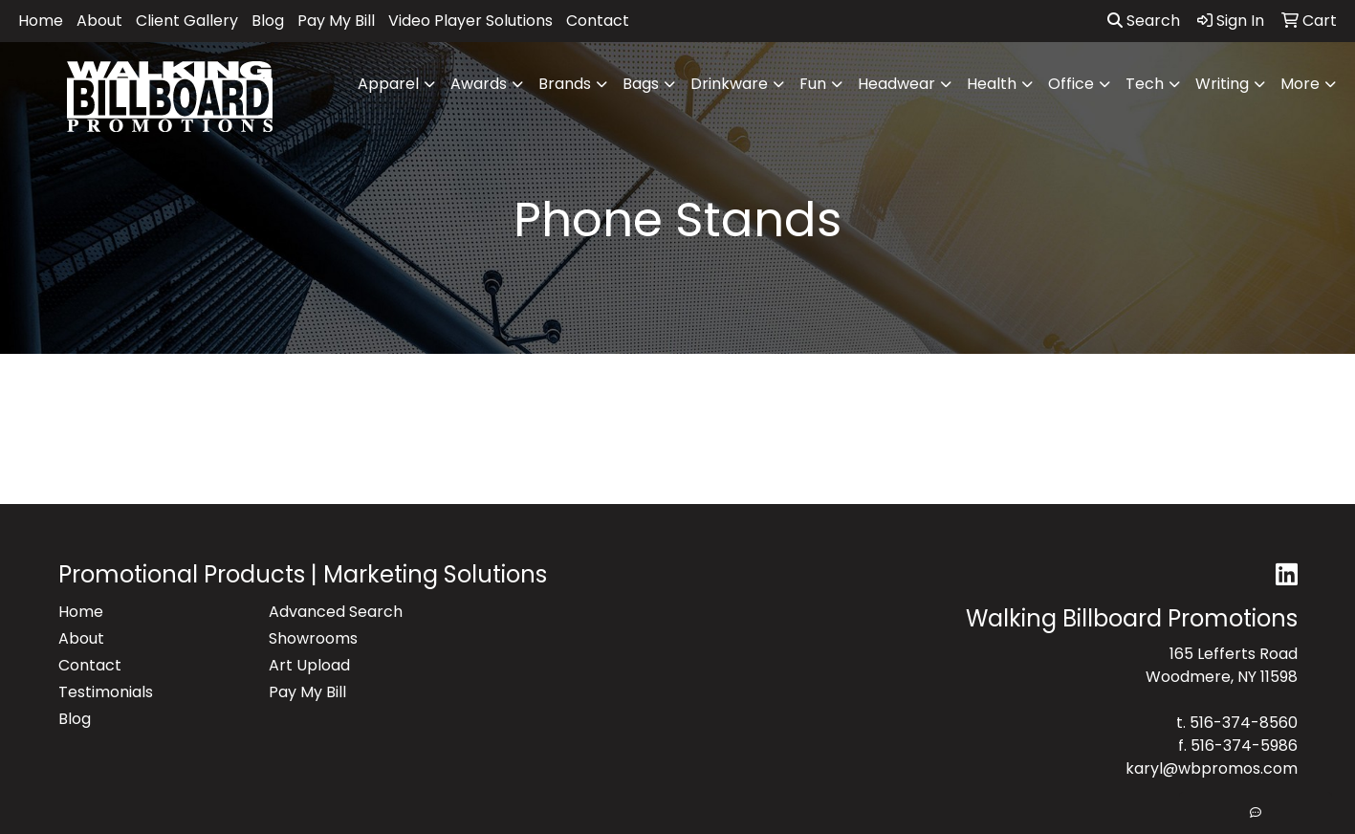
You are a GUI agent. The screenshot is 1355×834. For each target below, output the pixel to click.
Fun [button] (812, 84)
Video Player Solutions (470, 21)
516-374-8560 (1244, 723)
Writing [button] (1222, 84)
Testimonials (105, 692)
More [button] (1300, 84)
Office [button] (1071, 84)
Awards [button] (478, 84)
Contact (597, 21)
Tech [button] (1145, 84)
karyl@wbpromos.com (1212, 768)
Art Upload (309, 665)
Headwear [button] (896, 84)
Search (1143, 21)
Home (40, 21)
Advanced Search (336, 612)
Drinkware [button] (729, 84)
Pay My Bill (336, 21)
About (99, 21)
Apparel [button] (388, 84)
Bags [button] (641, 84)
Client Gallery (187, 21)
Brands (564, 84)
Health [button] (991, 84)
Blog (267, 21)
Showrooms (313, 638)
